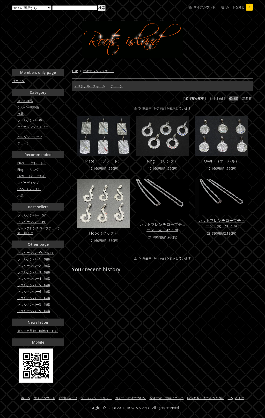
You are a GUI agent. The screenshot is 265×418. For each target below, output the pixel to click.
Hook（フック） (103, 233)
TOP (75, 71)
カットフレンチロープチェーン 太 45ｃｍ (162, 227)
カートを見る (239, 7)
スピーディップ (28, 182)
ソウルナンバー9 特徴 (33, 311)
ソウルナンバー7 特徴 (33, 298)
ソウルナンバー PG (31, 222)
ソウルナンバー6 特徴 (33, 291)
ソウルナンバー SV (31, 215)
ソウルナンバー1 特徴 (33, 259)
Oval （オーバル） (221, 161)
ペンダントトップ (29, 137)
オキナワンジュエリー (98, 71)
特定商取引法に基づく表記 (205, 398)
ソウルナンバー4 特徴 (33, 278)
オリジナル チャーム (89, 86)
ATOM (239, 398)
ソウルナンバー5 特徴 (33, 285)
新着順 (247, 98)
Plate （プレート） (103, 161)
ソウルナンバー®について (35, 253)
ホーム (25, 398)
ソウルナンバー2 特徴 (33, 266)
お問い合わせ (68, 398)
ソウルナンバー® (29, 120)
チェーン (117, 86)
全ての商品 (25, 101)
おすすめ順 (217, 98)
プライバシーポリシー (96, 398)
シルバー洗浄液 (28, 107)
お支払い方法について (130, 398)
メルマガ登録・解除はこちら (37, 331)
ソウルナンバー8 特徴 (33, 304)
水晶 (20, 114)
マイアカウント (204, 7)
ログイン (18, 81)
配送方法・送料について (167, 398)
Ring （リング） (162, 161)
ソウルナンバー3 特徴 (33, 272)
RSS (230, 398)
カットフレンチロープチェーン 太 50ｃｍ (221, 223)
